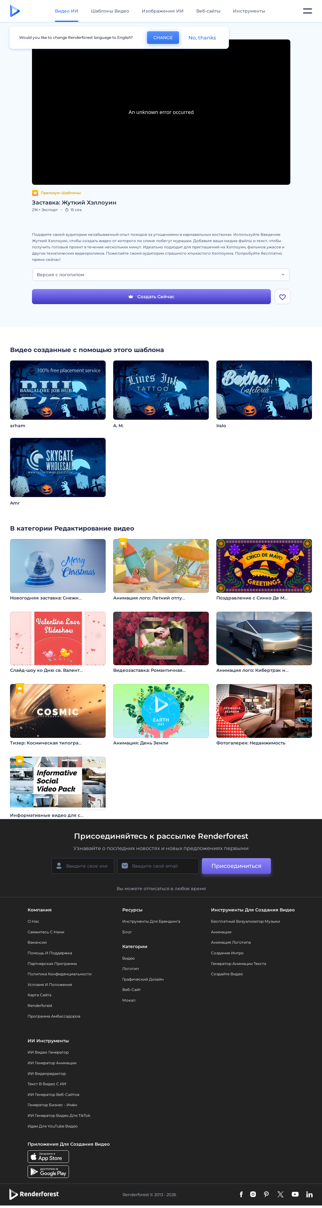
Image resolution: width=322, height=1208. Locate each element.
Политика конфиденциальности (60, 974)
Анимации (221, 932)
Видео (128, 958)
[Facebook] (241, 1194)
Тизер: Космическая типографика (50, 743)
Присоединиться (236, 866)
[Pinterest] (266, 1194)
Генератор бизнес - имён (52, 1104)
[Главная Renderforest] (15, 11)
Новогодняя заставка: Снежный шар (53, 598)
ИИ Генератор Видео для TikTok (59, 1115)
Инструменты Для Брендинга (151, 921)
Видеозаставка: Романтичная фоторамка (161, 670)
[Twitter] (280, 1194)
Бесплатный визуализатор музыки (245, 921)
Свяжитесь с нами (46, 932)
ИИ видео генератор (48, 1052)
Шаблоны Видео (110, 11)
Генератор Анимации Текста (238, 963)
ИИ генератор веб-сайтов (53, 1094)
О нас (33, 921)
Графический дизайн (143, 979)
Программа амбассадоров (54, 1016)
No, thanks (202, 38)
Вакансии (37, 942)
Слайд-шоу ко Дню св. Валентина (49, 670)
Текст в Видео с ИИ (47, 1083)
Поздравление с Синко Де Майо (254, 598)
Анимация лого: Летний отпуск (150, 598)
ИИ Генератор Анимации (52, 1062)
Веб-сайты (208, 11)
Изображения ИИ (163, 11)
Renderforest (40, 1005)
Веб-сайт (131, 989)
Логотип (130, 968)
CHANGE (163, 37)
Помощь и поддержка (50, 953)
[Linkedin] (309, 1194)
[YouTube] (295, 1194)
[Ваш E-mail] (158, 866)
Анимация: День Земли (140, 743)
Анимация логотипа (231, 942)
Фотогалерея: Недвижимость (250, 743)
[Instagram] (253, 1194)
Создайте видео (227, 974)
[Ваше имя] (82, 866)
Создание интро (227, 953)
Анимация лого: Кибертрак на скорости (263, 670)
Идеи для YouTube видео (53, 1126)
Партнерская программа (52, 963)
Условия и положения (50, 984)
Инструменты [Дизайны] (249, 11)
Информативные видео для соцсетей (55, 815)
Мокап (128, 1000)
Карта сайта (39, 995)
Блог (127, 932)
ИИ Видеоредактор (47, 1073)
